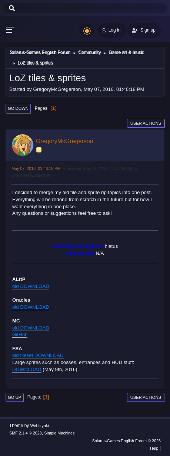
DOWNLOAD (26, 369)
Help (154, 448)
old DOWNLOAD (30, 286)
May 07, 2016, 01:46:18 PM (35, 168)
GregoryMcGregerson (64, 141)
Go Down (18, 108)
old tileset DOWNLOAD (38, 355)
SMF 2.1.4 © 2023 (25, 433)
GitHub (19, 334)
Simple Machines (59, 433)
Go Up (14, 397)
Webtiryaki (39, 425)
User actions (145, 123)
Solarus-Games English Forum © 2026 (126, 441)
